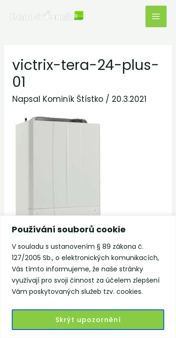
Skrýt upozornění (88, 319)
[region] (88, 276)
